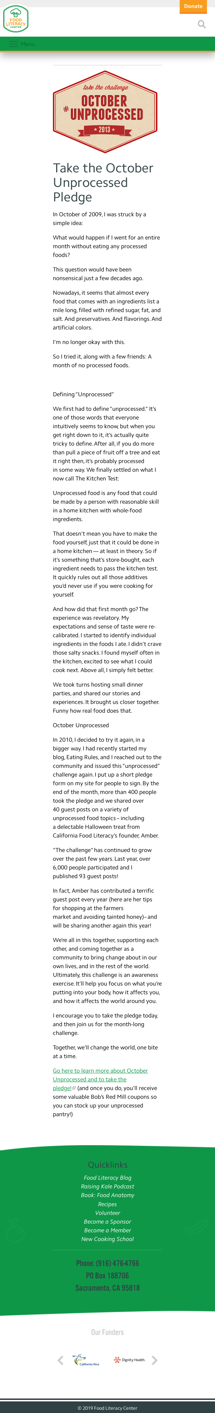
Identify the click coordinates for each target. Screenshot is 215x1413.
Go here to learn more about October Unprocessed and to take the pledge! (100, 1079)
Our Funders (107, 1332)
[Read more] (202, 24)
